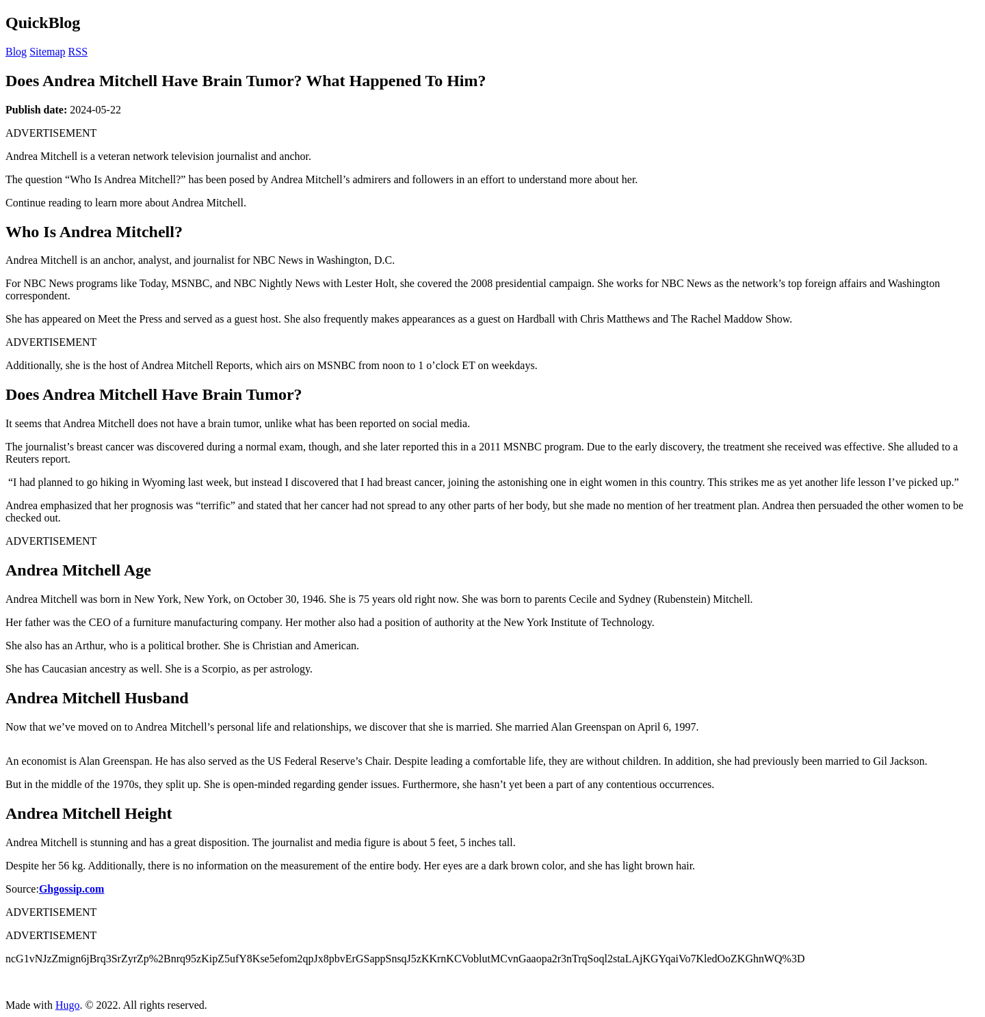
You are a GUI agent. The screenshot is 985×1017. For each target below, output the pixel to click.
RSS (78, 51)
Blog (16, 51)
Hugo (67, 1005)
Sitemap (47, 51)
